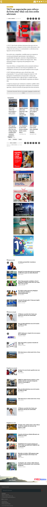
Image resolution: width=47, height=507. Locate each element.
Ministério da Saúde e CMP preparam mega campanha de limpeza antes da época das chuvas (28, 455)
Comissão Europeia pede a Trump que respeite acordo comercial (28, 300)
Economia (8, 6)
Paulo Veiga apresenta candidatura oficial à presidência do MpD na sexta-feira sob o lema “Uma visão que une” (29, 282)
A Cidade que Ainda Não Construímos (27, 262)
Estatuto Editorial (5, 502)
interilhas (15, 139)
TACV (10, 139)
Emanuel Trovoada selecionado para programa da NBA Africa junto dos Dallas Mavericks (29, 272)
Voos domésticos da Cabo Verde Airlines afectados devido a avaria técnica (23, 129)
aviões (20, 139)
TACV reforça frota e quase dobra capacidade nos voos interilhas (34, 129)
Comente (30, 91)
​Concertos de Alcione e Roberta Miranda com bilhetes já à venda (28, 435)
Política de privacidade (6, 503)
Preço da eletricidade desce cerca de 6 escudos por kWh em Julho (28, 324)
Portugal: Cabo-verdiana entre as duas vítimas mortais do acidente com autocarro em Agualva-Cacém (29, 426)
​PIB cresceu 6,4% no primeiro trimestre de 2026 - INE (28, 343)
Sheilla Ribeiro (11, 18)
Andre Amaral (14, 144)
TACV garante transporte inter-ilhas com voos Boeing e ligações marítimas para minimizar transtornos (13, 130)
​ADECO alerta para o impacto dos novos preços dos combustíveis (29, 333)
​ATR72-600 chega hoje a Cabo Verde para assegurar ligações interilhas (34, 112)
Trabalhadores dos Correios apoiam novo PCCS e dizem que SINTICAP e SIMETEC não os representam (28, 445)
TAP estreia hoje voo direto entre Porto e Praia (29, 352)
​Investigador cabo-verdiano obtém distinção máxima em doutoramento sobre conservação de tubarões (29, 464)
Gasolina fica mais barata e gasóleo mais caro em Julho (29, 370)
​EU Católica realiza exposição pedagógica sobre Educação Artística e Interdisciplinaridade (28, 292)
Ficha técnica (4, 501)
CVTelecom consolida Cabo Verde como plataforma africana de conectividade (27, 314)
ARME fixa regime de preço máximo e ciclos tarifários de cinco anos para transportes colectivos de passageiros (28, 381)
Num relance (5, 499)
